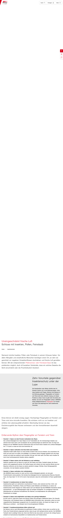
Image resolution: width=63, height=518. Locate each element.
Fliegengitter (49, 401)
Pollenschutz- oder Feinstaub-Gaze (38, 363)
